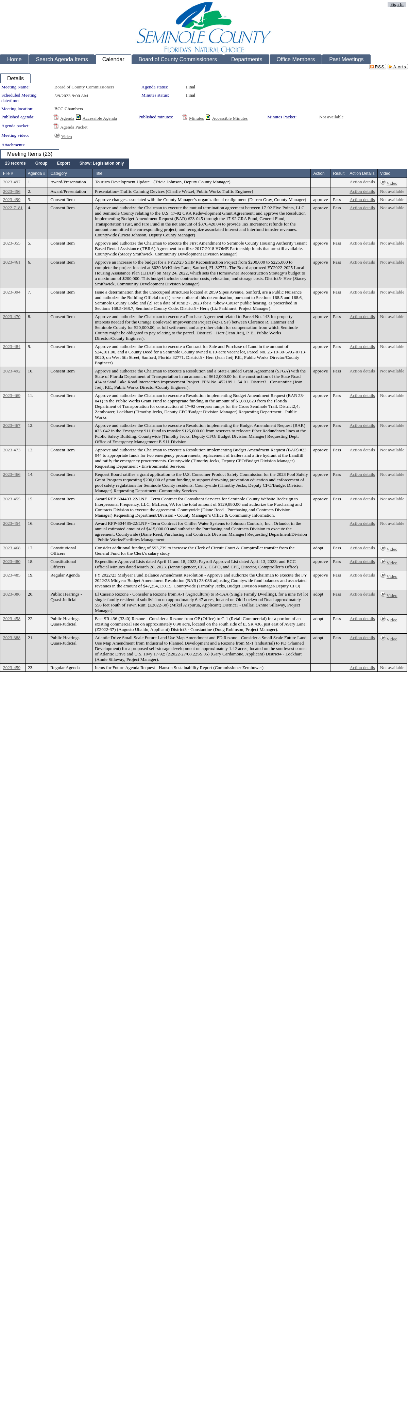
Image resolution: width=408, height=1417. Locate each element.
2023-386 (11, 594)
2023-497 (11, 181)
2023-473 (11, 449)
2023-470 (11, 316)
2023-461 (11, 262)
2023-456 (11, 191)
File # (8, 173)
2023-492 (11, 370)
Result (338, 173)
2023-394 (11, 292)
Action (318, 173)
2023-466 (11, 474)
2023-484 (11, 346)
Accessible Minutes (230, 118)
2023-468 (11, 547)
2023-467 (11, 425)
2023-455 (11, 498)
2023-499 (11, 199)
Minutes (196, 118)
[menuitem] (15, 163)
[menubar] (64, 164)
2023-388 (11, 637)
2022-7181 (13, 207)
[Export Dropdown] (63, 164)
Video (66, 136)
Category (58, 173)
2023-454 (11, 523)
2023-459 (11, 667)
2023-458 (11, 618)
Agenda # (36, 173)
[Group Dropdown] (41, 164)
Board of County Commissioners (84, 86)
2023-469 (11, 395)
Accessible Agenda (100, 118)
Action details (362, 181)
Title (98, 173)
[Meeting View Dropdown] (101, 164)
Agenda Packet (73, 127)
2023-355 (11, 243)
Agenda (67, 118)
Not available (331, 116)
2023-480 (11, 561)
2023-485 (11, 575)
